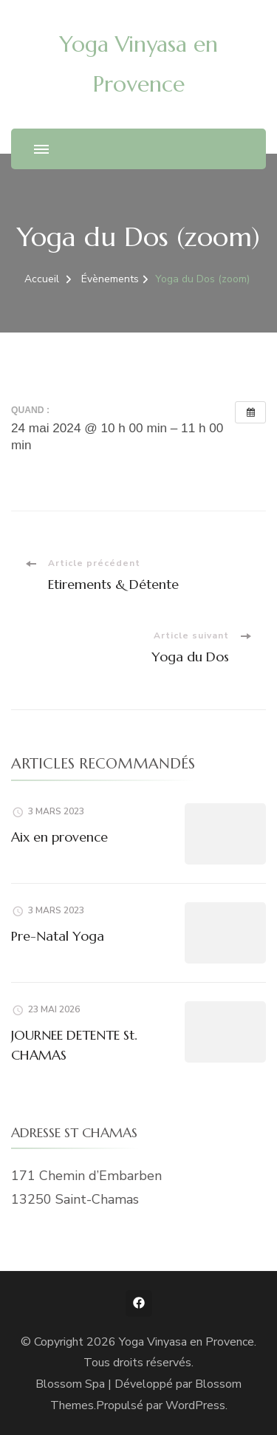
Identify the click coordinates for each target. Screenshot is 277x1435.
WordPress (195, 1405)
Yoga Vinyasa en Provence (186, 1342)
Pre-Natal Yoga (57, 935)
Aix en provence (59, 836)
